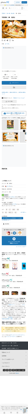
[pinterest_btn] (10, 370)
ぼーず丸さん (12, 196)
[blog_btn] (13, 370)
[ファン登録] (11, 412)
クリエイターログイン (11, 336)
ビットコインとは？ (21, 246)
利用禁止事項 (5, 92)
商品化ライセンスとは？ (19, 98)
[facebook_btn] (7, 370)
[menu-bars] (3, 8)
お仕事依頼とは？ (6, 220)
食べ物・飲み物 (10, 13)
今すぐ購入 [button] (9, 101)
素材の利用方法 (13, 92)
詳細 (21, 409)
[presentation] (24, 266)
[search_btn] (9, 8)
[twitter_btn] (4, 370)
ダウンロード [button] (14, 82)
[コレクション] (17, 412)
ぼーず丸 (7, 43)
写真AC (3, 13)
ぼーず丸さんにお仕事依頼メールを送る (12, 218)
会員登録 (10, 317)
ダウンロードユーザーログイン (17, 335)
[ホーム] (4, 412)
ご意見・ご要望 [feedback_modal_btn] (20, 370)
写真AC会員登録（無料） (8, 318)
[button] (17, 2)
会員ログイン (11, 304)
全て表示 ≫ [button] (23, 212)
